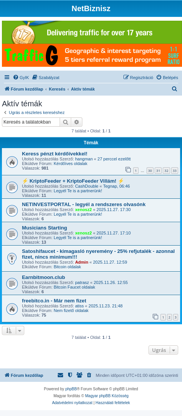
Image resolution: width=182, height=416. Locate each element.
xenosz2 (83, 209)
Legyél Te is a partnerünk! (78, 190)
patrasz (82, 282)
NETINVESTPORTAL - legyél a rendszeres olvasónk (83, 204)
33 (175, 170)
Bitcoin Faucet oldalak (74, 287)
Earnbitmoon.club (43, 277)
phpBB (71, 389)
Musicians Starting (44, 228)
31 (158, 170)
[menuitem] (21, 77)
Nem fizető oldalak (71, 310)
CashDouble (87, 186)
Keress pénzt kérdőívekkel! (54, 154)
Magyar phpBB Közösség (107, 396)
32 (166, 170)
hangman (84, 159)
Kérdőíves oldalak (70, 163)
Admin (81, 262)
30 (150, 170)
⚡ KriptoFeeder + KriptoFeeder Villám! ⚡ (73, 181)
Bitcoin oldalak (67, 266)
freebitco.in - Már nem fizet (54, 301)
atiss (79, 306)
